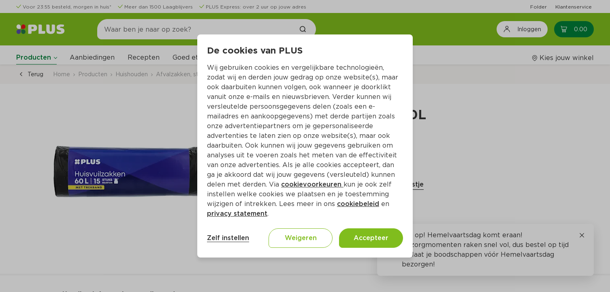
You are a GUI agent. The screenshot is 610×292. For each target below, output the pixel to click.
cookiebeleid (358, 204)
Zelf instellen (228, 238)
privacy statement (237, 213)
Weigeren (301, 238)
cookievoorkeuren (312, 184)
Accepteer (371, 238)
